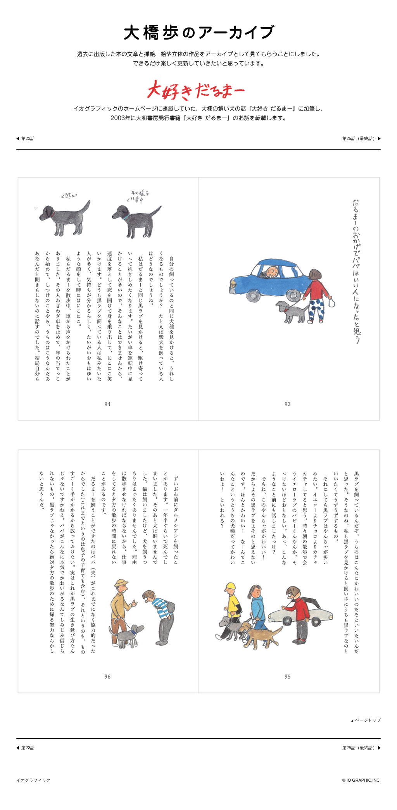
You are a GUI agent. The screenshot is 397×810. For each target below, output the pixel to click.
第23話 (28, 138)
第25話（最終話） (359, 138)
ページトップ (366, 720)
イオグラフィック (33, 780)
